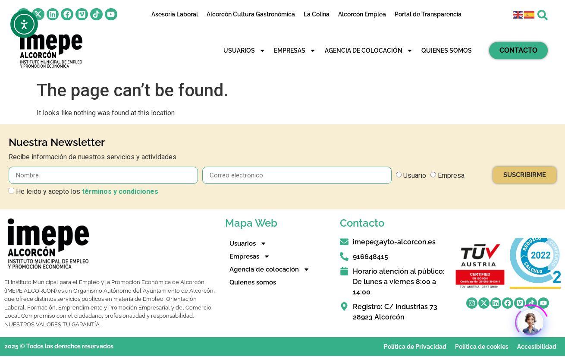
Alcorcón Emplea (362, 14)
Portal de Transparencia (428, 14)
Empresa (451, 175)
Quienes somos (446, 50)
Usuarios (244, 50)
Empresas (295, 50)
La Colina (317, 14)
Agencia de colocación (369, 50)
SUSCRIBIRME (524, 175)
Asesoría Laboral (174, 14)
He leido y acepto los (87, 191)
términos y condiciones (120, 191)
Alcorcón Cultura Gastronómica (251, 14)
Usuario (414, 175)
